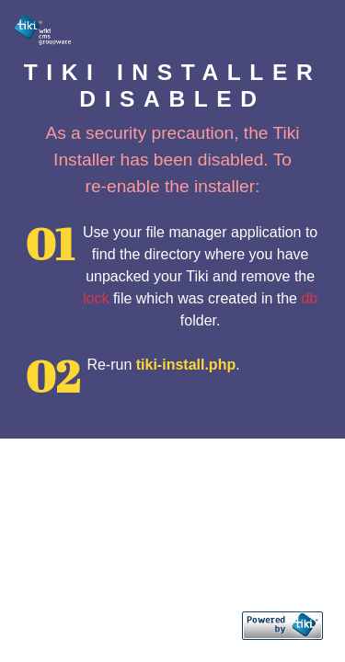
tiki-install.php (186, 364)
